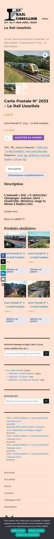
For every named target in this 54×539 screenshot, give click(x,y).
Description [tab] (14, 168)
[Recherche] (46, 353)
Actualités (9, 479)
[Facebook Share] (3, 255)
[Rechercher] (46, 401)
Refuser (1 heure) (36, 531)
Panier (7, 486)
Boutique (9, 472)
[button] (45, 55)
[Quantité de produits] (8, 138)
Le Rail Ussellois (17, 28)
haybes (8, 159)
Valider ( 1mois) (18, 531)
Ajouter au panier (28, 137)
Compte (8, 493)
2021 (20, 155)
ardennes (34, 155)
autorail (44, 155)
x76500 (17, 159)
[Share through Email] (3, 279)
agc (26, 155)
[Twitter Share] (3, 261)
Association (10, 506)
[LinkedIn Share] (3, 273)
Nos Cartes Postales (23, 39)
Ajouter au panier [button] (12, 270)
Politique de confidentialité (28, 535)
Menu (45, 19)
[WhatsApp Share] (3, 267)
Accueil (8, 39)
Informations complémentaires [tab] (25, 175)
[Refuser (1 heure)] (50, 528)
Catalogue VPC (12, 500)
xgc (25, 159)
